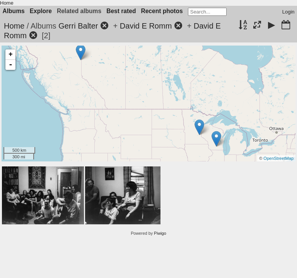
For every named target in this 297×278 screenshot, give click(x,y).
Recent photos (162, 11)
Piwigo (160, 233)
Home (7, 3)
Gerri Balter (78, 26)
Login (288, 12)
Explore (41, 11)
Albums (14, 11)
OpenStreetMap (278, 158)
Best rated (121, 11)
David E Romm (146, 26)
